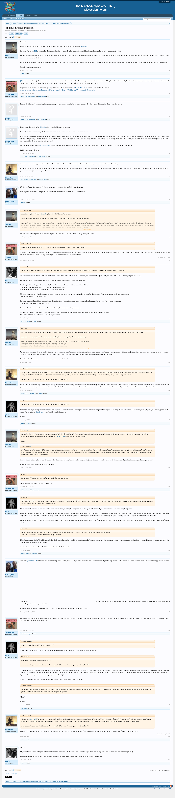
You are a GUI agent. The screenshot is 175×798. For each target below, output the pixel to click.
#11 (169, 397)
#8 (169, 267)
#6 (169, 206)
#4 (169, 160)
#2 (169, 100)
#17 (169, 637)
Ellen (22, 400)
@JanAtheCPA (45, 152)
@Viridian (23, 88)
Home (164, 793)
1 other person (42, 103)
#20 (169, 766)
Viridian (37, 37)
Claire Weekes (80, 94)
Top (168, 793)
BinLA (22, 103)
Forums (20, 15)
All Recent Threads (19, 18)
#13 (169, 474)
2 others (40, 400)
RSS (171, 793)
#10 (169, 369)
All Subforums (8, 18)
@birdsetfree (40, 419)
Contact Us (155, 793)
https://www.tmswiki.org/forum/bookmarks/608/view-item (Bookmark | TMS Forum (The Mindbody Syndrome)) (57, 97)
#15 (169, 557)
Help (35, 15)
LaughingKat (9, 148)
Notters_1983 (32, 186)
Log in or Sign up (164, 1)
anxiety (11, 40)
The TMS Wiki (11, 15)
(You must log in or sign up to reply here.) (159, 777)
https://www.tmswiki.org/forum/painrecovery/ (107, 29)
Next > (19, 43)
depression (18, 40)
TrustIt (22, 80)
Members (28, 15)
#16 (169, 618)
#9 (169, 324)
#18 (169, 711)
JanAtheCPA (9, 102)
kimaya (7, 125)
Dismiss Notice (168, 29)
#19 (169, 743)
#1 (169, 77)
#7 (169, 243)
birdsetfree (28, 103)
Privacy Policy (168, 795)
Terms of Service (158, 795)
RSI (35, 58)
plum (22, 163)
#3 (169, 123)
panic (25, 40)
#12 (169, 426)
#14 (169, 493)
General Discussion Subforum (20, 37)
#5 (169, 183)
